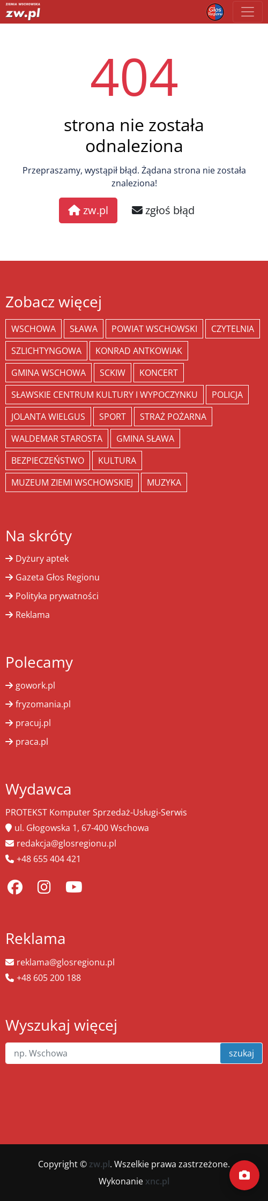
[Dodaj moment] (244, 1175)
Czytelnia (232, 329)
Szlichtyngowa (46, 351)
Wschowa (33, 329)
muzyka (164, 482)
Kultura (117, 460)
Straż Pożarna (173, 416)
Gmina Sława (145, 438)
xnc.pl (157, 1181)
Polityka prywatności (57, 596)
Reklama (33, 615)
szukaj (241, 1053)
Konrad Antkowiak (138, 351)
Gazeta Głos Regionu (58, 577)
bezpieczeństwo (47, 460)
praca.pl (32, 741)
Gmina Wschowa (48, 373)
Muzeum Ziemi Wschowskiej (72, 482)
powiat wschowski (154, 329)
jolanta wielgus (48, 416)
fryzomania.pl (43, 704)
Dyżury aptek (42, 558)
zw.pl (88, 210)
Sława (84, 329)
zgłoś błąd (163, 210)
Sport (112, 416)
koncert (158, 373)
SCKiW (112, 373)
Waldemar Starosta (56, 438)
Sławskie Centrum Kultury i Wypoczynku (104, 395)
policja (227, 395)
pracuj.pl (33, 723)
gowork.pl (35, 685)
